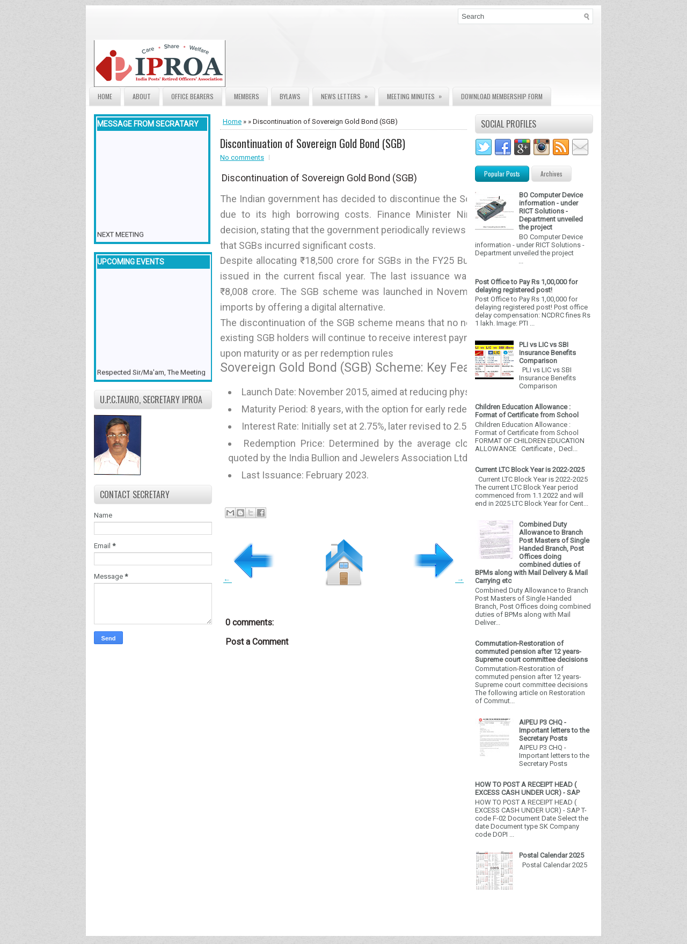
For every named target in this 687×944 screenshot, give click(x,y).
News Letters (348, 94)
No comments (242, 157)
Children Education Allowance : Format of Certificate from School (527, 411)
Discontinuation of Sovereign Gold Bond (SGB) (312, 143)
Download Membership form (502, 96)
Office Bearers (192, 96)
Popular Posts (502, 173)
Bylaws (290, 96)
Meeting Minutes (418, 94)
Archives (551, 173)
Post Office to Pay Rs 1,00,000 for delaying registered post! (526, 286)
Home (105, 96)
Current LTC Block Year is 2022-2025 (529, 470)
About (142, 96)
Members (246, 96)
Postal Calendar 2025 (551, 855)
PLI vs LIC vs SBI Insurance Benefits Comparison (547, 353)
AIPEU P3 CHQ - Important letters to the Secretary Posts (554, 730)
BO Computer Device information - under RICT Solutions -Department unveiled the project (551, 211)
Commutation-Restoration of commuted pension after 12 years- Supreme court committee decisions (531, 651)
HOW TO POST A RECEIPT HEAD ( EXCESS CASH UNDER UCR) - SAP (527, 788)
